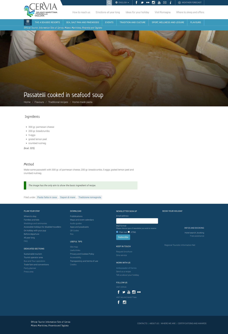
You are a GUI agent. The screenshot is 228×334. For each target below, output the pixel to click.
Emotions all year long (108, 12)
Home (27, 102)
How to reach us (81, 12)
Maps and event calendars (82, 220)
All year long (29, 237)
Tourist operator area (33, 257)
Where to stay (30, 216)
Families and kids (31, 220)
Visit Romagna (162, 12)
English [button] (123, 2)
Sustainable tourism (33, 254)
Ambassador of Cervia (126, 268)
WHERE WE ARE (168, 323)
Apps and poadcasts (79, 227)
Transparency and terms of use (84, 261)
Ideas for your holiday (137, 12)
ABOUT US (154, 323)
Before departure (31, 234)
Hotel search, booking (194, 233)
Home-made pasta (82, 102)
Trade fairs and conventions (36, 264)
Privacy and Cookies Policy (82, 254)
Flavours (39, 102)
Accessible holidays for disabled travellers (42, 227)
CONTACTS (142, 323)
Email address (122, 216)
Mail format (136, 227)
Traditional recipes (58, 102)
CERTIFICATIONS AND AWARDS (192, 323)
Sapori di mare (67, 197)
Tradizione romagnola (90, 197)
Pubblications (76, 216)
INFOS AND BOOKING (194, 228)
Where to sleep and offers (190, 12)
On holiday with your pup (35, 230)
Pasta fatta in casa (47, 197)
